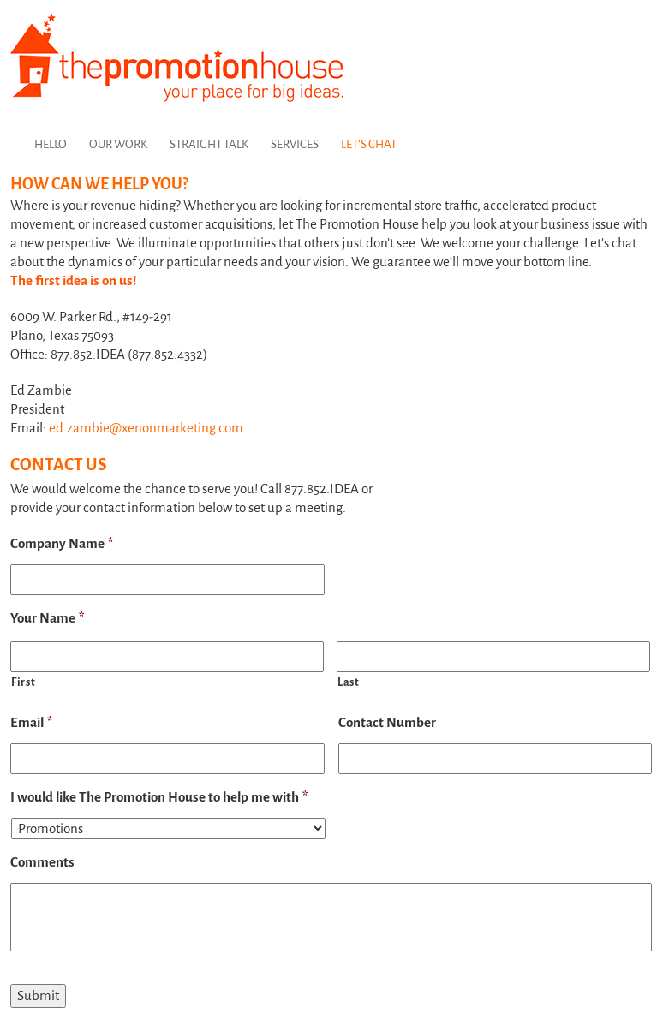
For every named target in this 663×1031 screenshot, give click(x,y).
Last (348, 682)
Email (31, 722)
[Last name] (493, 656)
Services (295, 144)
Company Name (62, 543)
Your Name (47, 618)
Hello (50, 144)
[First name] (167, 656)
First (23, 682)
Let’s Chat (369, 144)
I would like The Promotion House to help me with (159, 797)
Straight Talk (209, 144)
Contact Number (387, 722)
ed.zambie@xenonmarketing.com (146, 427)
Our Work (118, 144)
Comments (42, 862)
